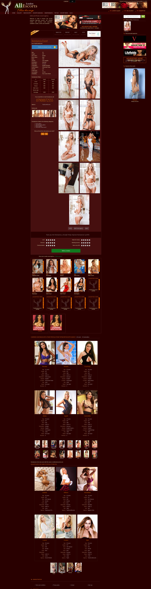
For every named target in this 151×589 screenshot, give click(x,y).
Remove (126, 31)
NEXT (73, 33)
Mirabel (37, 447)
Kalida (86, 457)
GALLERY (19, 13)
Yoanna (78, 447)
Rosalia (62, 447)
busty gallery (38, 122)
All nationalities (85, 336)
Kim (78, 457)
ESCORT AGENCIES (38, 13)
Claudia (70, 447)
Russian (44, 63)
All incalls (79, 336)
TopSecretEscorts (46, 103)
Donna (70, 457)
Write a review (66, 250)
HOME (13, 13)
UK (72, 1)
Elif (53, 456)
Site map (90, 584)
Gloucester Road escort (41, 125)
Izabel (94, 447)
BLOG (71, 13)
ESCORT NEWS (64, 13)
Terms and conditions (40, 584)
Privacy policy (56, 584)
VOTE (81, 33)
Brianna (62, 457)
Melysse (37, 457)
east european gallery (41, 123)
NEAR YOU (56, 33)
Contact (72, 584)
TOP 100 (56, 13)
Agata (86, 447)
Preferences (136, 19)
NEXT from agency (78, 228)
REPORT (65, 33)
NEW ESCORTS (27, 13)
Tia (45, 446)
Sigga (45, 457)
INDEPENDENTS (49, 13)
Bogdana (53, 447)
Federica (94, 457)
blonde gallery (39, 124)
